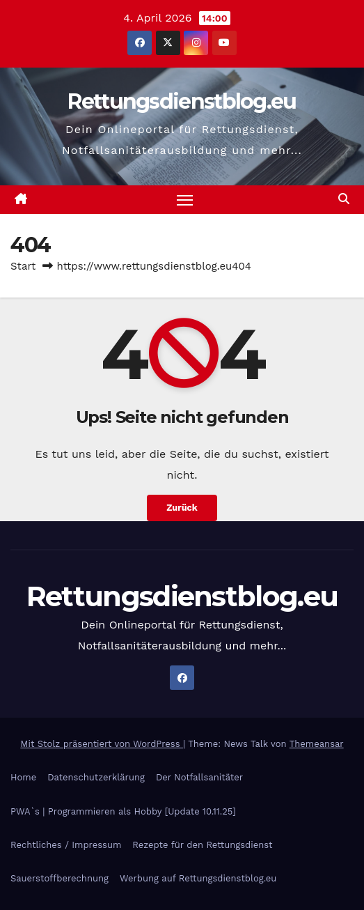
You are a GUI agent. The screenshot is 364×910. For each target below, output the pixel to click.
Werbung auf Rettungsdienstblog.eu (198, 878)
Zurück (182, 507)
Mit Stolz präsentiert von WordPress (101, 744)
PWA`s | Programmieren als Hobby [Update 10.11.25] (123, 811)
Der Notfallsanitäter (199, 777)
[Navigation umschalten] (185, 200)
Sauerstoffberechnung (59, 878)
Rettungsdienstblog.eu (182, 101)
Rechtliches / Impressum (65, 845)
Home (23, 777)
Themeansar (317, 744)
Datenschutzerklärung (96, 777)
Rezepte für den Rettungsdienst (202, 845)
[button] (343, 199)
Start (22, 266)
